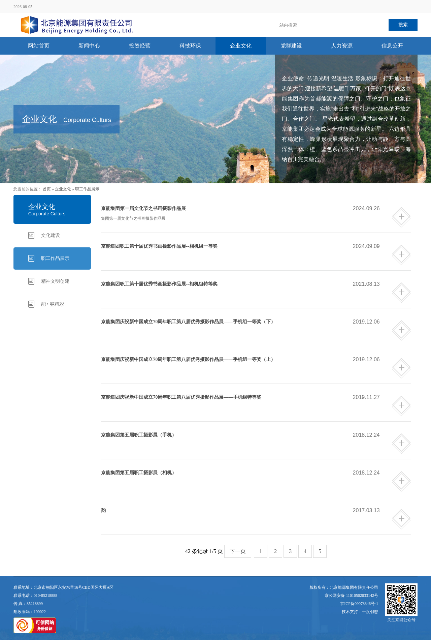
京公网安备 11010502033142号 (351, 595)
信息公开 (392, 46)
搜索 (403, 24)
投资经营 (140, 46)
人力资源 (342, 46)
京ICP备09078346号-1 (359, 603)
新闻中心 (89, 46)
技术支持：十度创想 (360, 611)
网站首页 (38, 46)
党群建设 (291, 46)
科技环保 (190, 46)
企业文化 (241, 46)
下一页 (238, 551)
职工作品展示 (87, 189)
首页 (47, 189)
